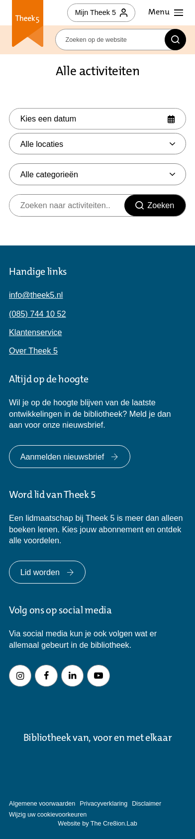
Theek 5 (27, 24)
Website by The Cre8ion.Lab (97, 823)
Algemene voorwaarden (42, 803)
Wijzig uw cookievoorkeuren (48, 814)
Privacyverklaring (103, 803)
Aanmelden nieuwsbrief (69, 456)
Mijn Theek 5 (101, 12)
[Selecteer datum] (97, 118)
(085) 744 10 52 (37, 313)
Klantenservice (35, 332)
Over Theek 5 (33, 350)
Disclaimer (146, 803)
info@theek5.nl (36, 294)
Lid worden (47, 572)
